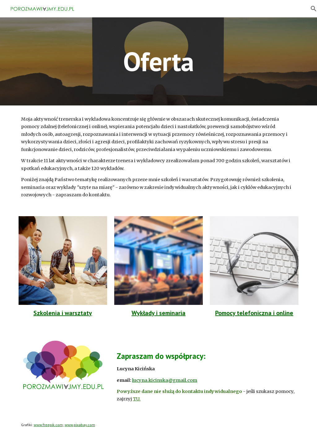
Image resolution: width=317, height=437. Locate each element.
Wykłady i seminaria (158, 313)
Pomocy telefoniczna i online (254, 313)
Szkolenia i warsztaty (62, 313)
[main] (158, 61)
